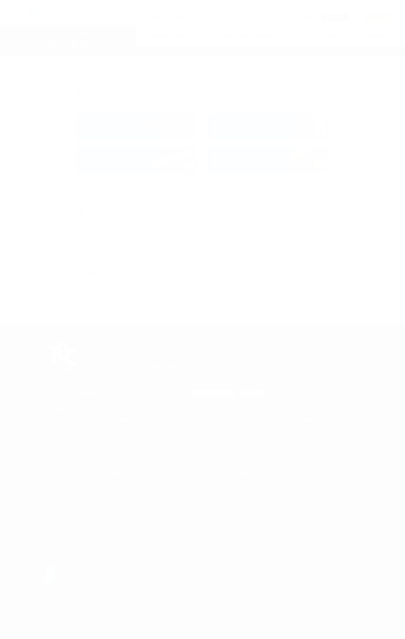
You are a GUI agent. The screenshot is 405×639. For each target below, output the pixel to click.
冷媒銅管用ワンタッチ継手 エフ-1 (71, 430)
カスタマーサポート (246, 17)
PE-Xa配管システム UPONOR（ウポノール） (330, 452)
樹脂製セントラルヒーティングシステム (326, 437)
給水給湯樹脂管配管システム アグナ (136, 466)
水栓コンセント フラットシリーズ (197, 430)
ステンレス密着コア (250, 452)
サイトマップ (158, 627)
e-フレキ (116, 510)
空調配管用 (121, 459)
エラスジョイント (248, 503)
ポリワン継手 (245, 481)
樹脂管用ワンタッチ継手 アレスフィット (139, 473)
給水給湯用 (121, 437)
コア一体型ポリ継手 (250, 495)
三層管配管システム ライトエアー (71, 437)
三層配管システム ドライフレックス (136, 430)
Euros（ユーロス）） (187, 437)
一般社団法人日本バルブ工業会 (206, 605)
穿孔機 (241, 437)
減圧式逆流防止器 (248, 539)
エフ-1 (185, 289)
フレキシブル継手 (248, 524)
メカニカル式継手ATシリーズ (130, 481)
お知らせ (208, 17)
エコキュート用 (124, 444)
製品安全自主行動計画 (113, 627)
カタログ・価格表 (213, 393)
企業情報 (182, 17)
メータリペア (119, 503)
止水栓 (241, 466)
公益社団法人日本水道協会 (69, 605)
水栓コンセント (141, 289)
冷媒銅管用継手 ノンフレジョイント (324, 430)
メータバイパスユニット (127, 495)
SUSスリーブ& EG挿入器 (253, 444)
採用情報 (252, 393)
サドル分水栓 (245, 430)
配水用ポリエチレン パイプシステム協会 (273, 605)
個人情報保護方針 (64, 627)
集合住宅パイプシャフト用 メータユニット (140, 488)
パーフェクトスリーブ (251, 459)
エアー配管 (94, 289)
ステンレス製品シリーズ (253, 510)
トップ (54, 34)
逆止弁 (241, 532)
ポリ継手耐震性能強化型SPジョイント (262, 488)
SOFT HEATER (309, 444)
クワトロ (242, 546)
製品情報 (155, 17)
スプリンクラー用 (125, 452)
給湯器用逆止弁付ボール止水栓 (257, 473)
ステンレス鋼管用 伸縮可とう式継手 (261, 517)
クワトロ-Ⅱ (244, 554)
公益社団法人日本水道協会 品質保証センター (136, 605)
